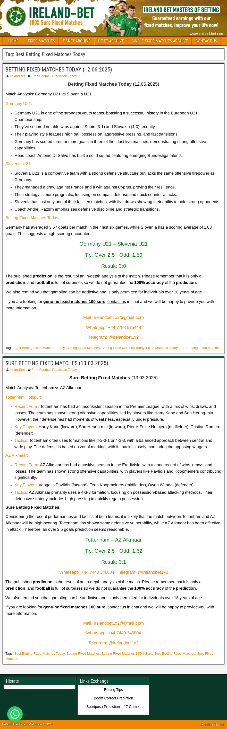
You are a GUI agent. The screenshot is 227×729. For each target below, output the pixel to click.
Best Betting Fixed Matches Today (39, 348)
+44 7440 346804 (97, 572)
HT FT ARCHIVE (111, 41)
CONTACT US (206, 41)
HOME (13, 41)
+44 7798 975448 (124, 327)
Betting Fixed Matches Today (123, 348)
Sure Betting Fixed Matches (200, 348)
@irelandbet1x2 (123, 337)
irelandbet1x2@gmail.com (119, 317)
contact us (116, 301)
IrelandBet (17, 76)
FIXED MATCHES (41, 41)
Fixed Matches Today (162, 348)
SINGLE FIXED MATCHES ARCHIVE (160, 41)
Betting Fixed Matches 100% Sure (127, 653)
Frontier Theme (212, 724)
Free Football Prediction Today (54, 76)
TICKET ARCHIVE (76, 41)
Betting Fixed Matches (83, 348)
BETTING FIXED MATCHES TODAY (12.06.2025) (58, 69)
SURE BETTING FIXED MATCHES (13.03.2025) (56, 363)
